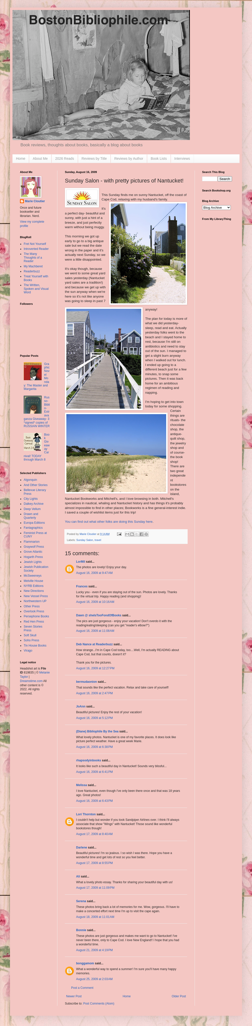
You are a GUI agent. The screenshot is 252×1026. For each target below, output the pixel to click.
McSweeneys (32, 575)
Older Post (179, 996)
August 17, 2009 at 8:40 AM (94, 834)
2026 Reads (64, 159)
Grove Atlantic (33, 551)
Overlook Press (34, 611)
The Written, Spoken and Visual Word (36, 288)
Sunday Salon (84, 539)
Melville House (33, 581)
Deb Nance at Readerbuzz (94, 644)
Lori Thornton (86, 814)
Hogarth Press (33, 557)
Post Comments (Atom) (98, 1003)
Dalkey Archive (33, 504)
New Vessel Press (36, 596)
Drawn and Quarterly (31, 515)
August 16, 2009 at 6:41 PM (94, 772)
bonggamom (85, 963)
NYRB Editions (33, 586)
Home (20, 159)
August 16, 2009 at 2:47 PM (94, 693)
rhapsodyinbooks (88, 760)
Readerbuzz (32, 271)
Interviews (182, 159)
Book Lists (159, 159)
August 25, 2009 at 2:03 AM (94, 979)
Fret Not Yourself (35, 244)
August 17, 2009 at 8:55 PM (94, 863)
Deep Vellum (32, 509)
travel (98, 539)
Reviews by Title (94, 159)
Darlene (81, 847)
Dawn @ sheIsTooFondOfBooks (98, 615)
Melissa (81, 785)
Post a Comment (82, 988)
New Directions (34, 591)
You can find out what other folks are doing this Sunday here (108, 521)
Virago (28, 650)
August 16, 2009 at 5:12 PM (94, 718)
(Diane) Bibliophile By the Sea (97, 731)
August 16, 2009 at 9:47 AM (94, 573)
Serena (81, 901)
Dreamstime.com (31, 681)
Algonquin (30, 480)
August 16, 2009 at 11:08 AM (95, 631)
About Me (40, 159)
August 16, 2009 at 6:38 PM (94, 747)
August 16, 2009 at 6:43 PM (94, 801)
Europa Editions (34, 522)
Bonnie (81, 930)
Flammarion (31, 541)
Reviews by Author (128, 159)
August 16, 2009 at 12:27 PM (95, 668)
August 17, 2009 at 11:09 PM (95, 887)
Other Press (32, 606)
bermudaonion (86, 682)
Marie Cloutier (35, 201)
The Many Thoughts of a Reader (33, 257)
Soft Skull (30, 635)
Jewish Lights (33, 562)
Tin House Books (35, 645)
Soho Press (31, 640)
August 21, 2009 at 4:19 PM (94, 950)
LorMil (80, 561)
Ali (78, 876)
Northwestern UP (35, 601)
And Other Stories (35, 485)
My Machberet (33, 266)
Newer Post (74, 996)
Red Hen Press (34, 621)
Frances (82, 586)
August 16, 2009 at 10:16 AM (95, 602)
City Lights (31, 499)
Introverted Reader (36, 249)
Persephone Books (36, 616)
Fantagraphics (33, 527)
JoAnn (80, 706)
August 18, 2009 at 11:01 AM (95, 917)
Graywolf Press (34, 546)
